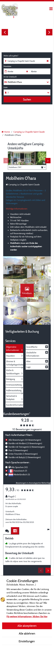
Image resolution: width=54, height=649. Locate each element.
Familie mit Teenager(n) (27, 446)
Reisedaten (7, 66)
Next (49, 32)
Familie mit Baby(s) (25, 457)
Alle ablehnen (27, 633)
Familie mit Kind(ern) (25, 443)
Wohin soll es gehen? (11, 55)
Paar (18, 450)
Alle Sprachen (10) (19, 467)
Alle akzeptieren (27, 625)
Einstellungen (27, 641)
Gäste (5, 87)
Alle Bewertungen (25, 439)
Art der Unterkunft (10, 77)
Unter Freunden (23, 453)
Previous (5, 32)
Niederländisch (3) (22, 474)
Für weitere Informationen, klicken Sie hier (27, 616)
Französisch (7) (20, 470)
